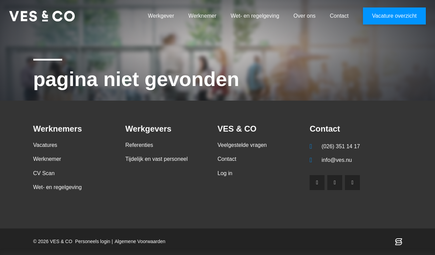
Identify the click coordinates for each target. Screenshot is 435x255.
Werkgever (161, 16)
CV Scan (44, 173)
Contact (339, 16)
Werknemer (202, 16)
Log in (225, 173)
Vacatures (45, 145)
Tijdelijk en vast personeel (156, 159)
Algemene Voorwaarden (140, 241)
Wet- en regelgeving (255, 16)
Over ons (305, 16)
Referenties (139, 145)
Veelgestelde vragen (242, 145)
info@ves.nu (336, 160)
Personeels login (92, 241)
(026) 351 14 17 (340, 146)
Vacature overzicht (394, 16)
